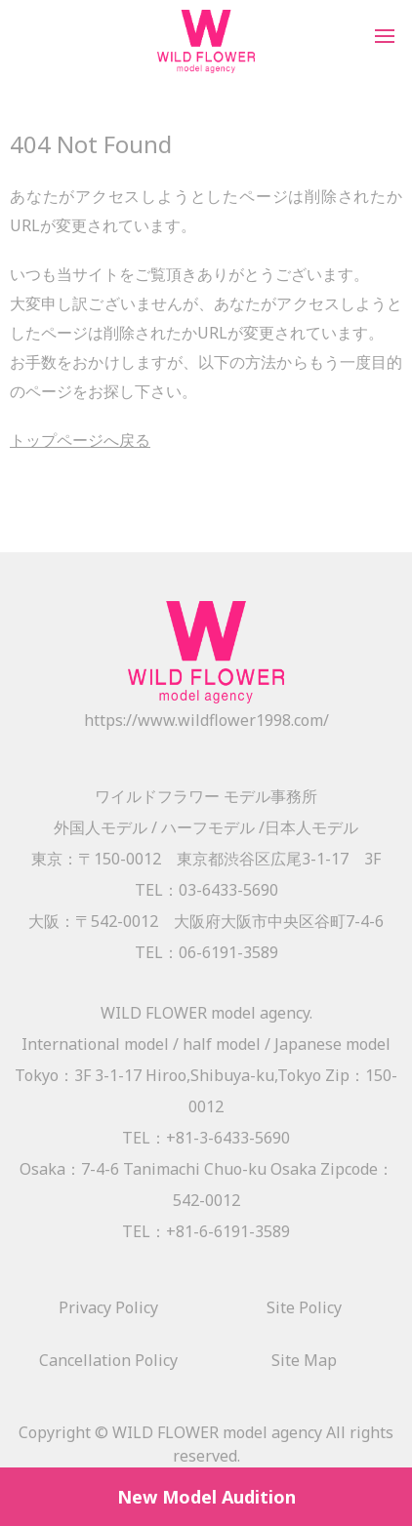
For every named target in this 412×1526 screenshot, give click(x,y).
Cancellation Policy (108, 1360)
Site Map (304, 1360)
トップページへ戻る (80, 440)
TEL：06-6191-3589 (206, 952)
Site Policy (304, 1307)
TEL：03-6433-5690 (206, 890)
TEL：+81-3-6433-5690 (206, 1137)
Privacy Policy (108, 1307)
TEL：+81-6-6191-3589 (206, 1231)
